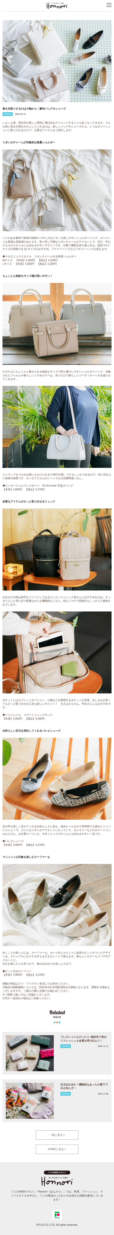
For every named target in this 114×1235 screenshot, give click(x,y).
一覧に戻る (56, 1135)
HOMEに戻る (56, 1149)
